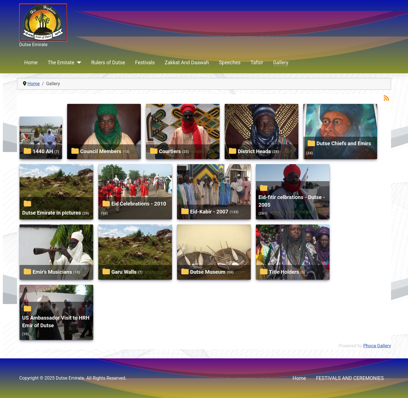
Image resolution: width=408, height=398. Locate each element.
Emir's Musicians (52, 272)
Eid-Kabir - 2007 (209, 212)
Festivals (145, 62)
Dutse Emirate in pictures (51, 213)
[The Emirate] (77, 62)
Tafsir (256, 62)
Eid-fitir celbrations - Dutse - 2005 (291, 201)
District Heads (254, 151)
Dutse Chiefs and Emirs (343, 143)
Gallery (280, 62)
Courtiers (170, 151)
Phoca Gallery (377, 345)
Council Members (100, 151)
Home (31, 62)
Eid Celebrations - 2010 (138, 204)
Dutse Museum (207, 272)
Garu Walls (124, 272)
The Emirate (61, 62)
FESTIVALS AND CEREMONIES (350, 378)
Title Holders (284, 272)
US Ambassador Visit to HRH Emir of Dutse (56, 322)
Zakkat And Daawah (187, 62)
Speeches (230, 62)
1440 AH (43, 151)
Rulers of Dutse (108, 62)
